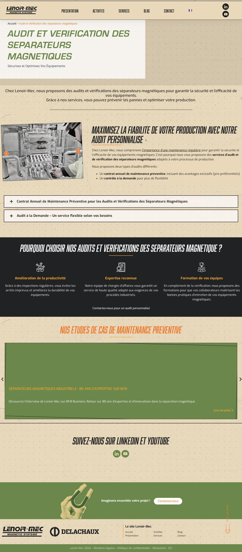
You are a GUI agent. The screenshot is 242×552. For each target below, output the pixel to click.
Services (124, 10)
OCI (170, 548)
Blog (147, 10)
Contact (169, 10)
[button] (6, 153)
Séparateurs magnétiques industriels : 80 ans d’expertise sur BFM (68, 388)
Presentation (69, 10)
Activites (98, 10)
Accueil (12, 23)
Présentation (131, 535)
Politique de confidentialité (133, 548)
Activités (158, 532)
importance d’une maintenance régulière (172, 150)
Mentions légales (104, 548)
